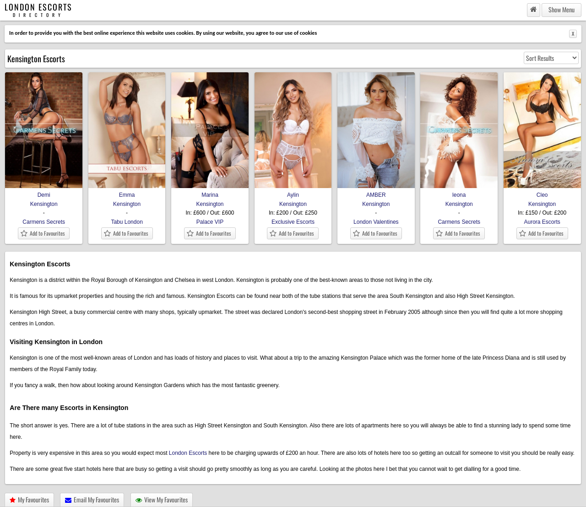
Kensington (44, 204)
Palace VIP (209, 222)
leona (459, 191)
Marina (210, 191)
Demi (43, 191)
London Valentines (376, 222)
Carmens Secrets (43, 222)
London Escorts (188, 453)
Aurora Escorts (542, 222)
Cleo (542, 191)
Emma (127, 191)
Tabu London (126, 222)
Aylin (293, 191)
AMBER (376, 191)
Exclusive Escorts (293, 222)
